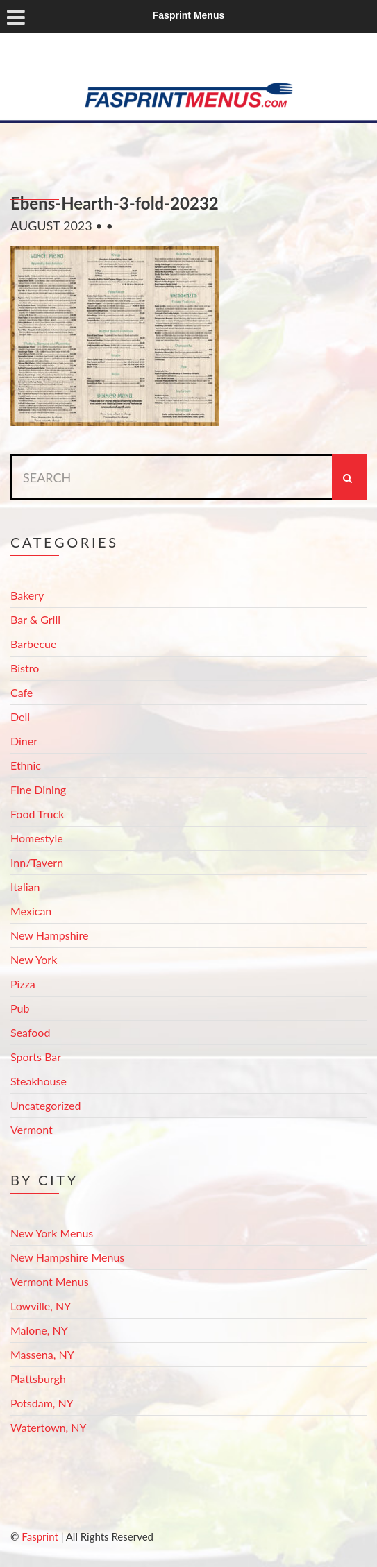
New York (33, 959)
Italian (25, 886)
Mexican (30, 910)
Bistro (24, 668)
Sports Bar (35, 1056)
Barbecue (33, 643)
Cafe (21, 692)
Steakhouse (38, 1080)
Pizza (22, 983)
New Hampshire (49, 935)
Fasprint (40, 1536)
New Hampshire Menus (67, 1257)
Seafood (30, 1032)
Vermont (31, 1129)
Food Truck (37, 813)
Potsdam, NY (42, 1402)
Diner (23, 740)
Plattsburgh (38, 1378)
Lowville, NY (40, 1305)
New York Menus (51, 1232)
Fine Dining (38, 789)
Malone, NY (39, 1330)
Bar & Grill (35, 619)
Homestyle (36, 838)
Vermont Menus (49, 1281)
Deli (20, 716)
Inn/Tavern (36, 862)
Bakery (27, 595)
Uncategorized (45, 1105)
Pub (19, 1008)
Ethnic (25, 765)
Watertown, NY (48, 1427)
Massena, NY (42, 1354)
